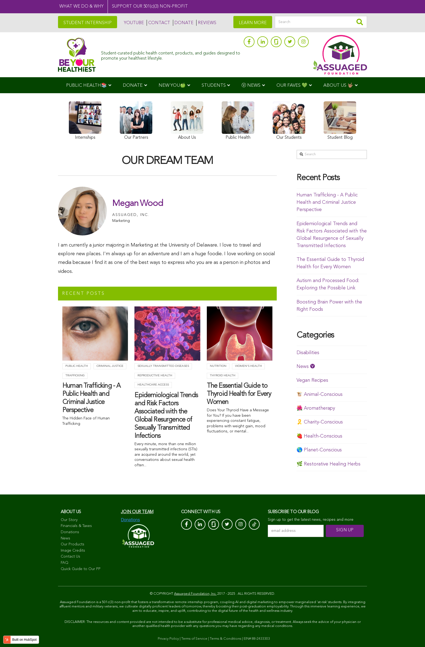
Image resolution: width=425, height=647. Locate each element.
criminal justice (109, 366)
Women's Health (248, 366)
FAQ (64, 563)
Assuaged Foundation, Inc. (195, 594)
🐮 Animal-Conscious (320, 394)
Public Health (76, 366)
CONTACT (159, 23)
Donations (70, 532)
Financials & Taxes (76, 526)
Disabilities (308, 352)
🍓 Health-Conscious (319, 436)
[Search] (321, 22)
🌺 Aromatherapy (316, 408)
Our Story (69, 520)
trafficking (75, 375)
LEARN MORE (253, 23)
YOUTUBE (134, 23)
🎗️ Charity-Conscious (320, 422)
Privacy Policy (168, 638)
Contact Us (70, 556)
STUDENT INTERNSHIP (87, 23)
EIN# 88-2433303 (257, 638)
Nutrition (218, 366)
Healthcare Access (153, 384)
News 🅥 (306, 366)
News (65, 538)
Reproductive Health (154, 375)
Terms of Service (194, 638)
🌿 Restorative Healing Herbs (328, 464)
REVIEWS (207, 23)
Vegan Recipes (312, 380)
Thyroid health (222, 375)
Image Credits (73, 550)
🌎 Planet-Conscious (319, 450)
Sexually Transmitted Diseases (163, 366)
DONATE (184, 23)
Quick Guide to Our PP (81, 569)
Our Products (72, 544)
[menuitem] (88, 85)
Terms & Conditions (225, 638)
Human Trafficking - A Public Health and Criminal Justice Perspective (327, 202)
